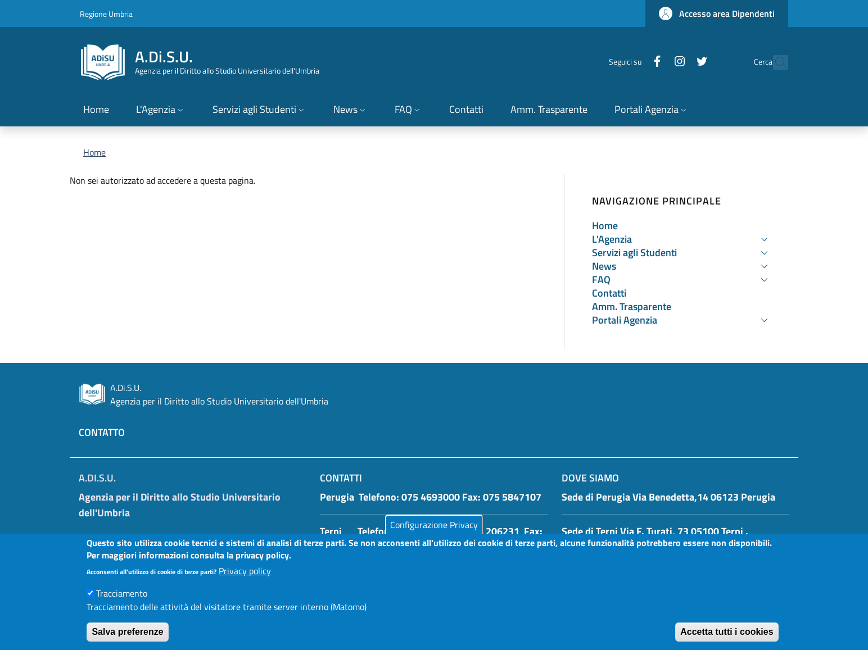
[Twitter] (677, 62)
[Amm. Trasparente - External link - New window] (549, 110)
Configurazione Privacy (434, 535)
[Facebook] (632, 62)
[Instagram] (655, 62)
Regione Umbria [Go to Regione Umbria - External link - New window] (106, 14)
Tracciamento (121, 604)
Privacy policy (245, 581)
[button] (716, 13)
